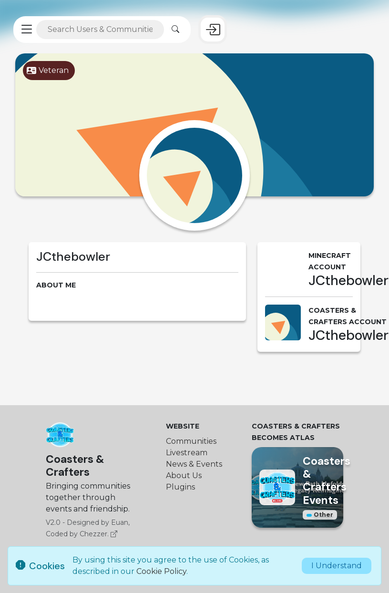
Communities (191, 441)
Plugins (180, 486)
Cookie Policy (161, 571)
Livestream (186, 452)
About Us (184, 475)
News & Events (194, 464)
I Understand (336, 565)
